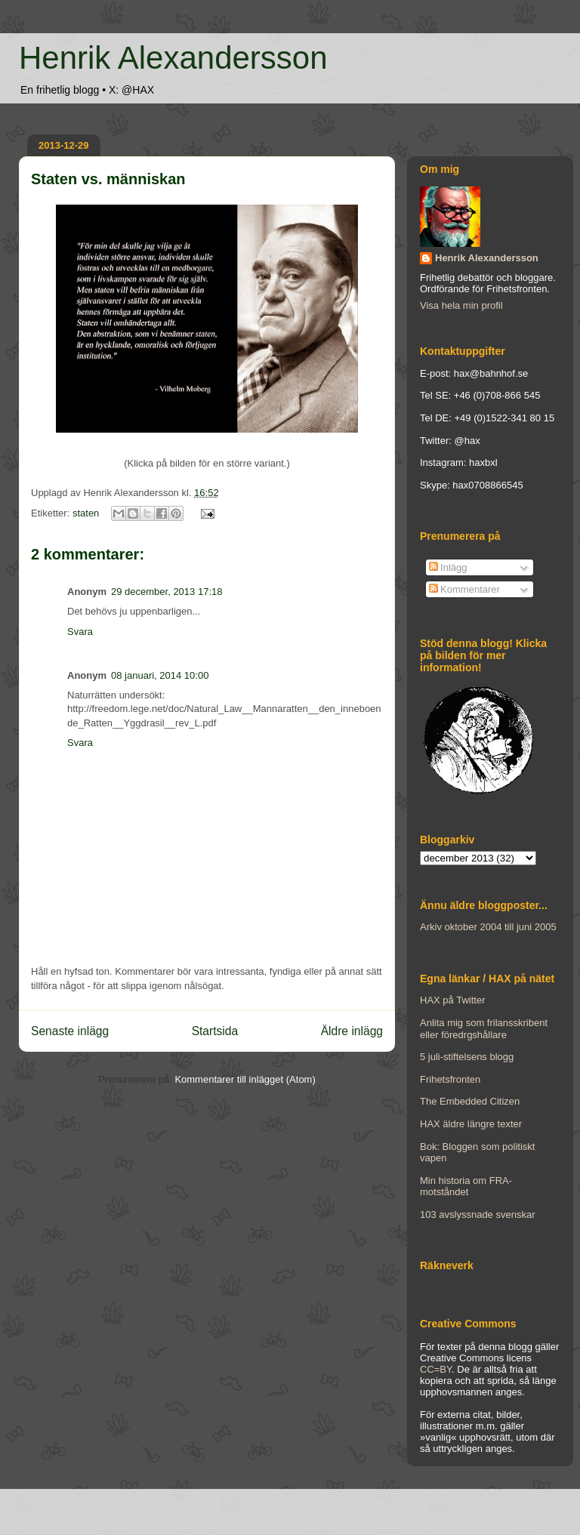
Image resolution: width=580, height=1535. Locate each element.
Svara (80, 631)
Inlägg (448, 567)
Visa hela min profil (461, 305)
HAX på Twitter (452, 1000)
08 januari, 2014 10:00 (159, 675)
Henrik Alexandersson (173, 58)
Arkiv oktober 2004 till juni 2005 (488, 926)
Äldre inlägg (352, 1031)
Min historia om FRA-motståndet (466, 1186)
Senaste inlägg (70, 1031)
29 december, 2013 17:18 (166, 591)
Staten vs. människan (108, 179)
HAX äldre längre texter (471, 1124)
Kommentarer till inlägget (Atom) (244, 1079)
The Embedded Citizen (470, 1101)
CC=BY (436, 1369)
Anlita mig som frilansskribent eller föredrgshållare (484, 1028)
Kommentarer (464, 589)
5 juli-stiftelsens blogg (467, 1056)
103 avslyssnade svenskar (477, 1214)
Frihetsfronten (450, 1079)
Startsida (215, 1031)
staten (85, 513)
